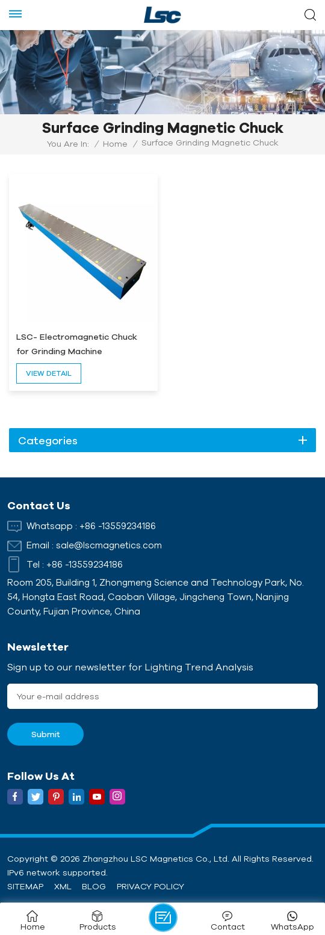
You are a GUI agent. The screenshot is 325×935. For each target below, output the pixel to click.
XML (63, 886)
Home (115, 144)
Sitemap (25, 886)
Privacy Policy (150, 886)
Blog (94, 886)
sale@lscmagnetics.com (109, 545)
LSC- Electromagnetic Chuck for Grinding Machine (76, 344)
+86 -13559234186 (117, 526)
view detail (49, 373)
